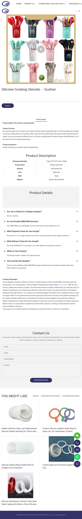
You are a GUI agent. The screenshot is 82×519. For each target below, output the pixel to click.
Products (36, 396)
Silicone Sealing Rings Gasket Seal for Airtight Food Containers (18, 466)
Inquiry (7, 105)
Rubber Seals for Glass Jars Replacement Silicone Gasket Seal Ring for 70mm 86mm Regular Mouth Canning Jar (20, 430)
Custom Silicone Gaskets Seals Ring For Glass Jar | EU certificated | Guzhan (60, 429)
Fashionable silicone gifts (70, 396)
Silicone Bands (63, 285)
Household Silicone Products (50, 396)
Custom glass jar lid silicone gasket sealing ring (61, 466)
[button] (81, 4)
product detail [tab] (41, 119)
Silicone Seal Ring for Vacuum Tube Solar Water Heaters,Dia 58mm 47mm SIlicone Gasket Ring (19, 503)
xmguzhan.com (60, 515)
